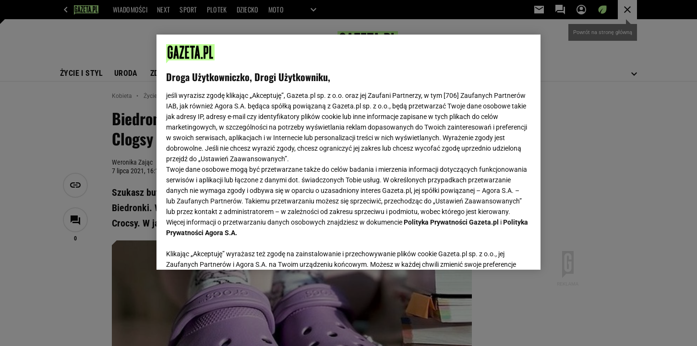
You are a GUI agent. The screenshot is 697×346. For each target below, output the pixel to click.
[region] (348, 152)
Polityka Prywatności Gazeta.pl (451, 222)
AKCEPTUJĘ (499, 251)
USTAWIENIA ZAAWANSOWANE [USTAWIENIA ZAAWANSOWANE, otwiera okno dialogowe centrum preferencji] (229, 250)
